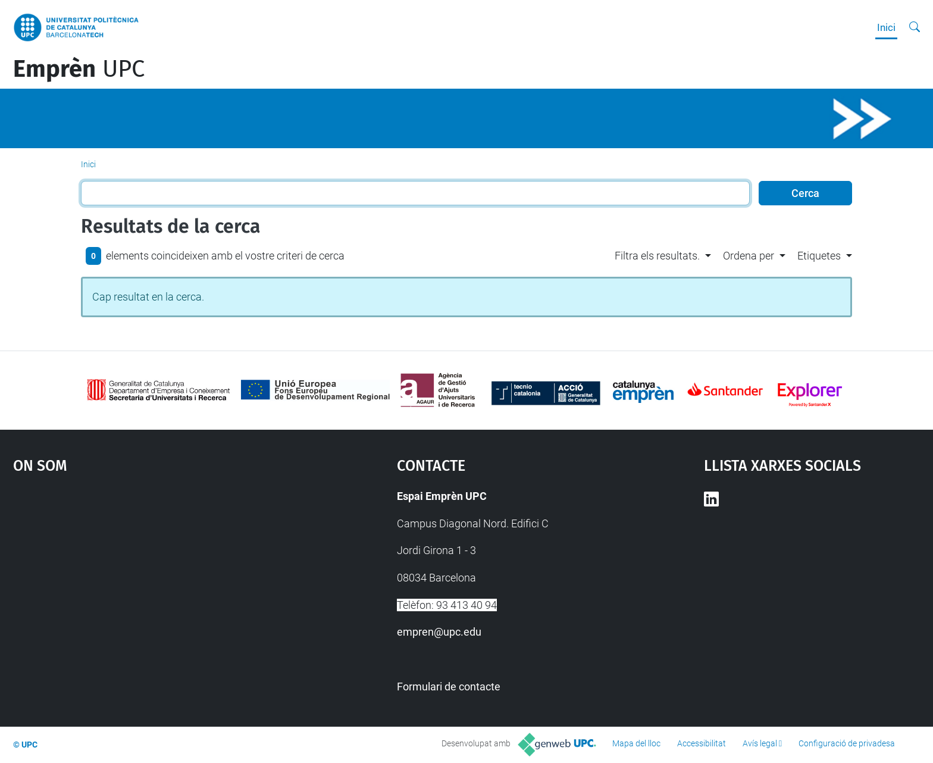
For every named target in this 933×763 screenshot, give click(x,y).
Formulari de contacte (448, 686)
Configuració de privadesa (847, 743)
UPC (79, 69)
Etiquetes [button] (819, 255)
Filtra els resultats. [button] (657, 255)
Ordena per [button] (748, 255)
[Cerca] (914, 27)
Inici (886, 27)
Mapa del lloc (636, 743)
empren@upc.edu (439, 632)
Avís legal (760, 743)
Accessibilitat (701, 743)
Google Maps (159, 576)
